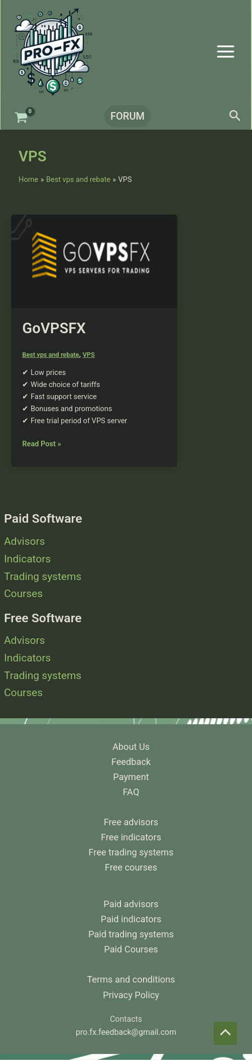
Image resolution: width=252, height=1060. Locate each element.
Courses (23, 594)
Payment (131, 777)
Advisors (24, 541)
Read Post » (41, 443)
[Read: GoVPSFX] (94, 260)
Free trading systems (130, 852)
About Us (131, 746)
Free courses (131, 867)
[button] (125, 116)
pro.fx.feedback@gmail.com (126, 1032)
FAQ (131, 792)
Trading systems (42, 576)
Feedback (131, 761)
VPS (88, 354)
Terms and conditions (131, 979)
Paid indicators (131, 919)
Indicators (27, 559)
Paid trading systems (131, 934)
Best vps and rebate (50, 354)
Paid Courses (131, 949)
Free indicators (131, 837)
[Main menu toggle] (225, 51)
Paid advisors (130, 904)
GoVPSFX (53, 328)
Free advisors (131, 822)
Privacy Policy (131, 995)
